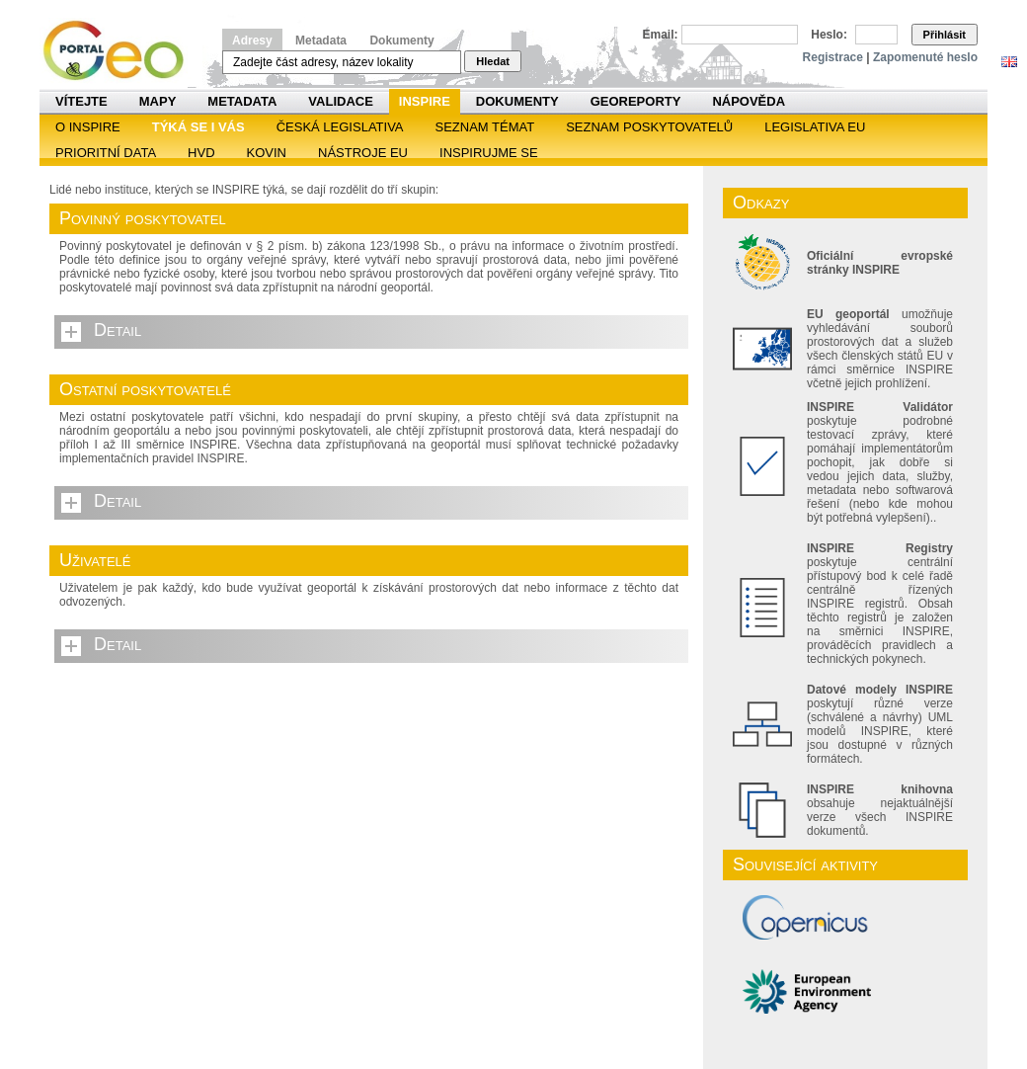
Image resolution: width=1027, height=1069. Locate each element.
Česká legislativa (340, 127)
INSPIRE (424, 101)
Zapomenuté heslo (925, 57)
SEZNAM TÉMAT (485, 127)
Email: (660, 34)
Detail (117, 330)
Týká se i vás (198, 127)
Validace (340, 101)
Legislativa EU (814, 127)
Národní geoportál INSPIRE (121, 51)
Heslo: (829, 34)
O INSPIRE (87, 127)
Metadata (321, 40)
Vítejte (81, 101)
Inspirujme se (488, 152)
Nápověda (748, 101)
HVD (201, 152)
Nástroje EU (363, 152)
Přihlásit (944, 35)
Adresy (252, 40)
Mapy (158, 101)
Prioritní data (105, 152)
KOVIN (266, 152)
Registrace (833, 57)
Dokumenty (401, 40)
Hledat (493, 61)
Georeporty (636, 101)
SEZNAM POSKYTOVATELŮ (649, 127)
